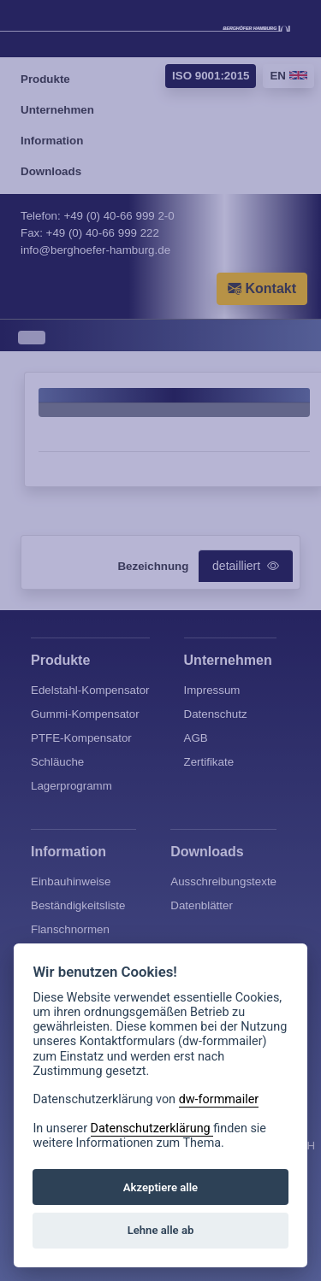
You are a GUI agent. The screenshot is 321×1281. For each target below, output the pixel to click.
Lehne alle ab (161, 1230)
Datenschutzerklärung (152, 1128)
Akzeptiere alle (160, 1187)
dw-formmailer (219, 1099)
